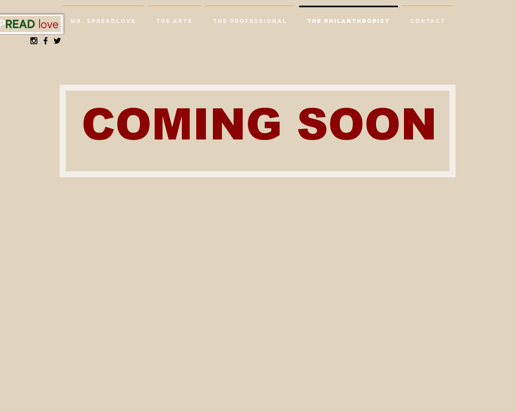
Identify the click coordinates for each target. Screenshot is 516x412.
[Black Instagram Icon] (34, 41)
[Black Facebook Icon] (45, 41)
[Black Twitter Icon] (57, 41)
